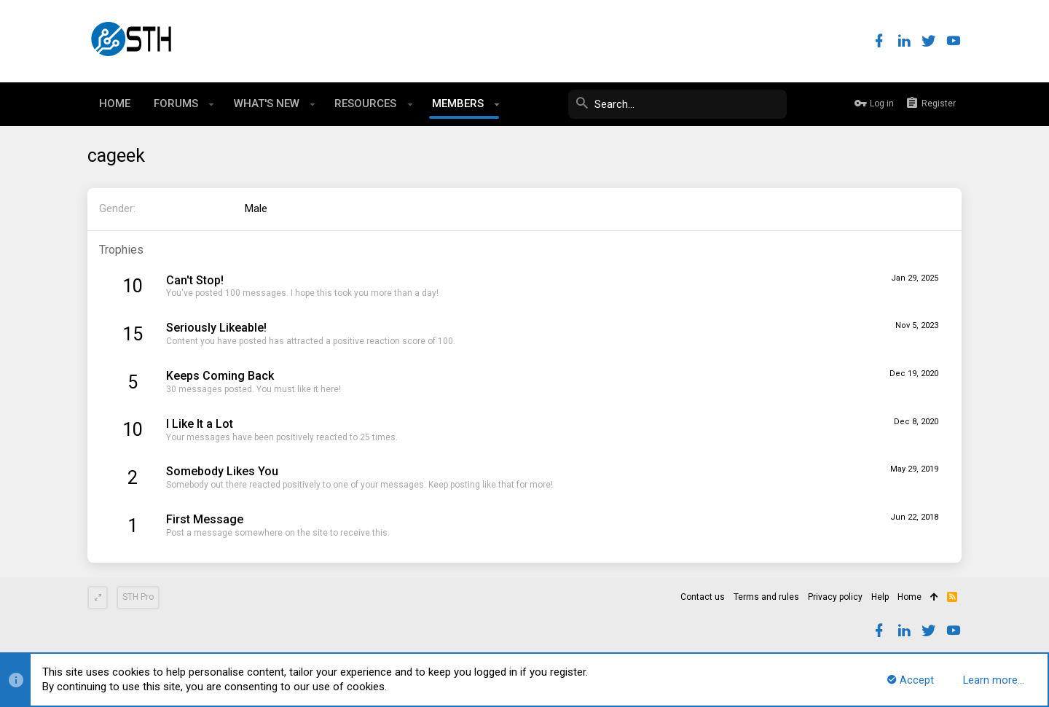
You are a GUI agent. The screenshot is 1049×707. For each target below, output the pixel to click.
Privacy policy (835, 597)
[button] (211, 104)
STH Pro (138, 597)
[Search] (677, 104)
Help (880, 597)
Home (909, 597)
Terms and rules (766, 597)
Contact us (702, 597)
